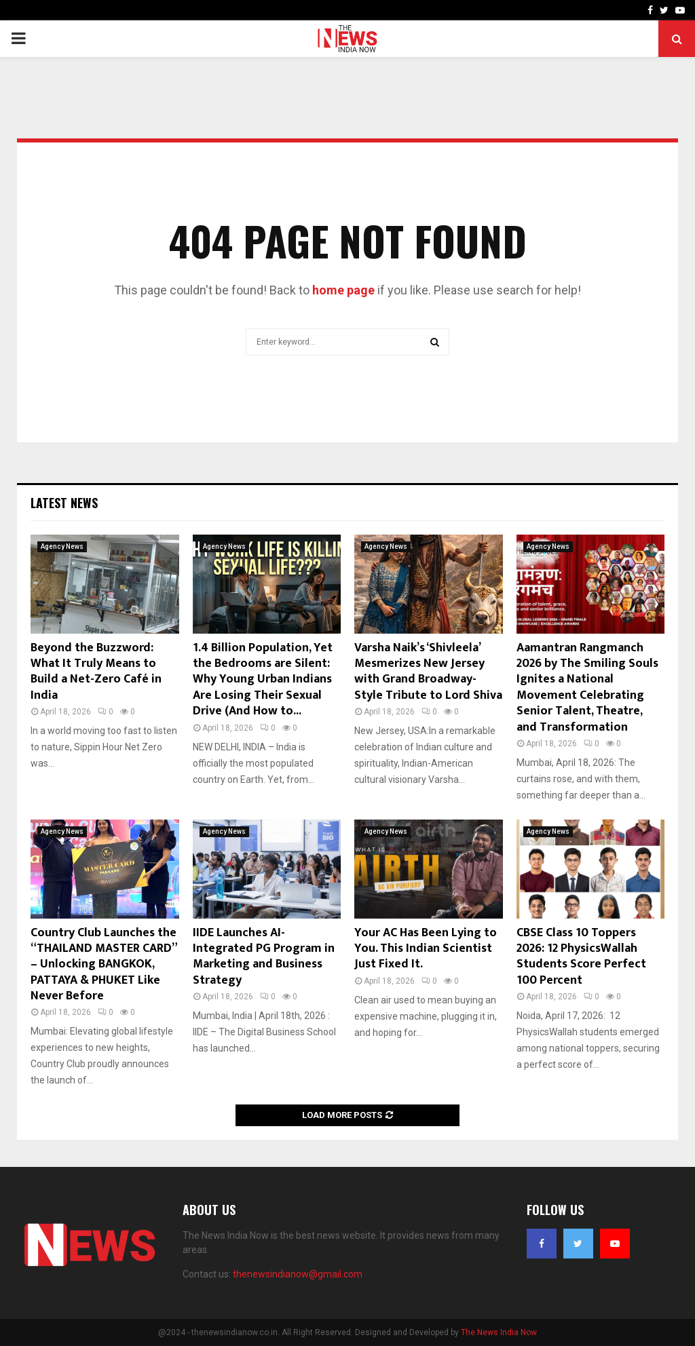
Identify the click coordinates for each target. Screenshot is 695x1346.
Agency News (62, 546)
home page (343, 290)
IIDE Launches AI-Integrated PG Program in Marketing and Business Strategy (264, 957)
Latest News (64, 503)
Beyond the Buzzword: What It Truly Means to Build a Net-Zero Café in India (96, 672)
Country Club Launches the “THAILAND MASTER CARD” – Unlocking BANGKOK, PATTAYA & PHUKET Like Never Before (103, 965)
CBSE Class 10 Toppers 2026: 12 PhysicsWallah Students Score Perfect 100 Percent (581, 957)
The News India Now (499, 1332)
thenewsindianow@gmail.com (297, 1274)
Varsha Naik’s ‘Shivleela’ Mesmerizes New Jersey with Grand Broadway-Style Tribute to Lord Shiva (428, 672)
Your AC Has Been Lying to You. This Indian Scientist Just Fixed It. (425, 949)
